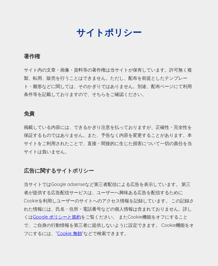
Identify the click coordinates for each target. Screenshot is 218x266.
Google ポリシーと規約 (57, 217)
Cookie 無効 (69, 233)
